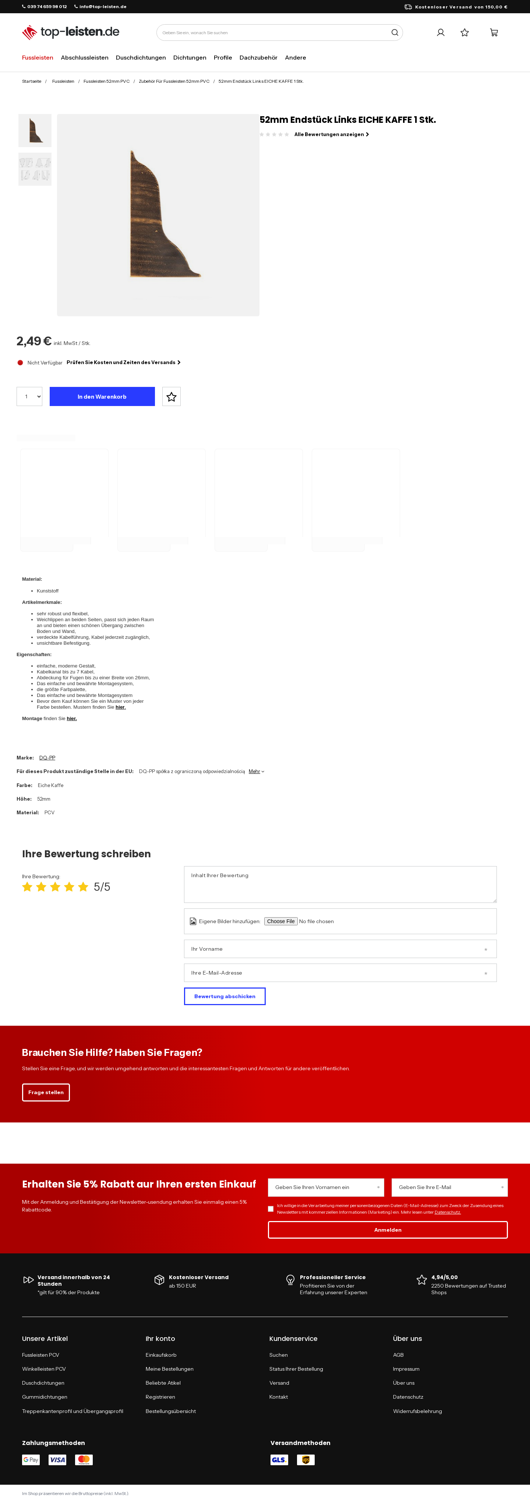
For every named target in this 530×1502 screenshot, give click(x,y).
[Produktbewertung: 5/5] (83, 887)
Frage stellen (46, 1092)
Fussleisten (37, 57)
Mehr (254, 771)
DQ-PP (47, 758)
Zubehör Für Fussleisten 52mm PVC (174, 81)
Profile (223, 57)
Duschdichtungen (141, 57)
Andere (295, 57)
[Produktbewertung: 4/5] (69, 887)
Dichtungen (189, 57)
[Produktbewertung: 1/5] (27, 887)
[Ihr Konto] (440, 32)
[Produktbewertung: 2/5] (41, 887)
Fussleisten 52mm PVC (107, 81)
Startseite (31, 81)
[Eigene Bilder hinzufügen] (326, 921)
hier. (72, 718)
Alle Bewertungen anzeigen (331, 134)
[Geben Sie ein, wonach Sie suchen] (279, 32)
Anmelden (388, 1230)
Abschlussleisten (85, 57)
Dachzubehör (259, 57)
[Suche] (394, 32)
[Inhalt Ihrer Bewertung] (340, 884)
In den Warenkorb (102, 396)
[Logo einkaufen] (70, 32)
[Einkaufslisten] (464, 32)
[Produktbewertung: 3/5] (55, 887)
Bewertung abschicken (224, 996)
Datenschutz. (448, 1212)
